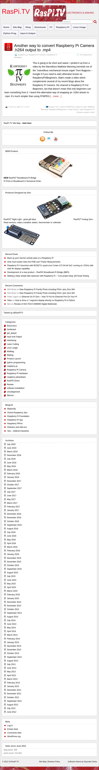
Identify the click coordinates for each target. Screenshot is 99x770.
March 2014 (12, 635)
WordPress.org (14, 736)
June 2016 (11, 536)
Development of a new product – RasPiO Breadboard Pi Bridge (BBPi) (38, 272)
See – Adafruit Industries (18, 431)
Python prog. (10, 33)
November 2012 (14, 693)
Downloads (40, 27)
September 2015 (14, 569)
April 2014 (11, 631)
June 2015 (11, 580)
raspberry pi (62, 27)
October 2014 (13, 609)
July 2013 (11, 664)
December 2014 (14, 602)
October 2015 (13, 565)
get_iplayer (12, 333)
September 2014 (14, 613)
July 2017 (11, 492)
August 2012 (12, 705)
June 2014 (11, 624)
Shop (28, 27)
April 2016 (11, 543)
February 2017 (13, 507)
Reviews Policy (54, 762)
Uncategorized (13, 392)
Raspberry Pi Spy (15, 420)
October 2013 (13, 653)
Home (6, 27)
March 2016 (12, 547)
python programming (16, 362)
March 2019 (12, 451)
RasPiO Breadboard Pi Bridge (49, 180)
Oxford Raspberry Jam (17, 412)
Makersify (11, 409)
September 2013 (14, 657)
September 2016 (14, 525)
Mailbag (10, 351)
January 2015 (13, 598)
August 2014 (12, 617)
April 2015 (11, 587)
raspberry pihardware (16, 377)
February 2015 (13, 594)
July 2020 (11, 444)
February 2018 (13, 473)
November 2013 (14, 649)
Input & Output (27, 33)
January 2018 (13, 477)
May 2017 (11, 499)
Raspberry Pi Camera (37, 55)
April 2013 (11, 675)
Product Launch (14, 359)
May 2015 (11, 584)
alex (18, 107)
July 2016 (11, 532)
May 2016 (11, 540)
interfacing (11, 340)
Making (10, 355)
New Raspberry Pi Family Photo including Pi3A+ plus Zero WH (47, 289)
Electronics (12, 326)
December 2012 (14, 690)
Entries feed (12, 729)
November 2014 (14, 606)
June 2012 (11, 712)
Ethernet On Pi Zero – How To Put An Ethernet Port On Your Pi (49, 297)
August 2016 (12, 528)
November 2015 (14, 562)
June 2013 (11, 668)
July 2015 (11, 576)
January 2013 (13, 686)
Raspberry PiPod (14, 423)
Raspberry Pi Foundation (18, 416)
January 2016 (13, 554)
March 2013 (12, 679)
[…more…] (55, 96)
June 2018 (11, 463)
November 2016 (14, 517)
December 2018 (14, 455)
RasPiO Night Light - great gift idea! (38, 219)
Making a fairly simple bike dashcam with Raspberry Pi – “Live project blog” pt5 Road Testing (48, 276)
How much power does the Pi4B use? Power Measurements (33, 262)
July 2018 (11, 459)
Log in (10, 725)
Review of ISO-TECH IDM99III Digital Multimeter (35, 304)
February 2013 (13, 683)
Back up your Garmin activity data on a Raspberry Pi (30, 258)
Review (10, 384)
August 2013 (12, 661)
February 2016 (13, 550)
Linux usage (79, 27)
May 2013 (11, 671)
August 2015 (12, 572)
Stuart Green (73, 109)
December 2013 (14, 646)
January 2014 (13, 642)
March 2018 (12, 470)
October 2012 (13, 697)
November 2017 (14, 481)
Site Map (17, 27)
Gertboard (11, 329)
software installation (15, 388)
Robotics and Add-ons (17, 427)
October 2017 (13, 485)
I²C (51, 27)
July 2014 (11, 620)
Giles (9, 300)
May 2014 (11, 628)
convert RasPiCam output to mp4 (73, 107)
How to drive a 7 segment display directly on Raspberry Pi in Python (45, 300)
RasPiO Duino (13, 381)
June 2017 (11, 495)
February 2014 (13, 639)
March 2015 (12, 591)
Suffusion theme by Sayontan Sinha (82, 762)
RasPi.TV (16, 11)
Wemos (10, 395)
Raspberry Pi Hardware (17, 373)
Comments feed (14, 733)
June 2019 (11, 448)
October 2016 (13, 521)
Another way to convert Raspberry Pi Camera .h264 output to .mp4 (54, 47)
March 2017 (12, 503)
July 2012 (11, 708)
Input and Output (14, 337)
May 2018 (11, 466)
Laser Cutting (13, 344)
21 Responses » (86, 55)
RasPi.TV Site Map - (17, 123)
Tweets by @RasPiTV (13, 313)
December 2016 (14, 514)
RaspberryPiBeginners (58, 109)
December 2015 (14, 558)
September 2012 (14, 701)
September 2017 (14, 488)
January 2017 (13, 510)
